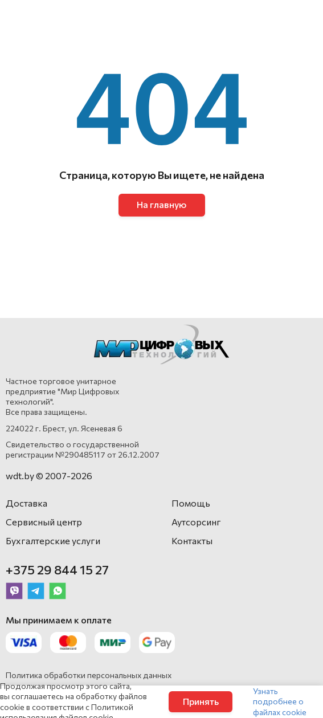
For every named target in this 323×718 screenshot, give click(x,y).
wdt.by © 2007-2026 (49, 475)
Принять (201, 701)
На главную (161, 204)
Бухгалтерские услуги (53, 540)
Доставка (26, 502)
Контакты (191, 540)
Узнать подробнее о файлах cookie (279, 701)
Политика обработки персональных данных (88, 675)
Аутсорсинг (196, 521)
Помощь (190, 502)
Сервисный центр (44, 521)
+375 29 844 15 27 (57, 569)
